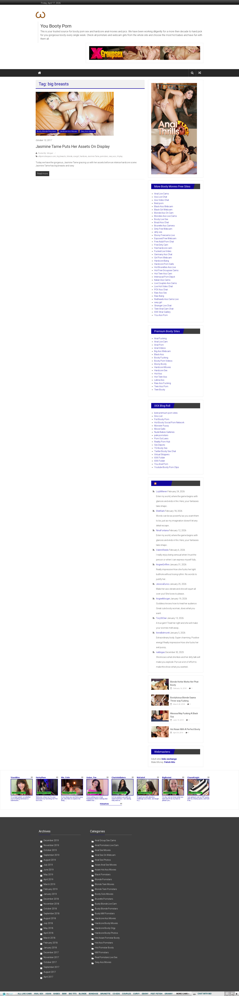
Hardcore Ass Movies (68, 131)
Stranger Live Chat (162, 305)
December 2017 (51, 952)
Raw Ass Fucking (162, 383)
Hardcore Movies (162, 367)
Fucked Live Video (162, 251)
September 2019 (51, 855)
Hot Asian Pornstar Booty (107, 938)
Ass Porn (162, 483)
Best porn (159, 203)
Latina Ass (159, 380)
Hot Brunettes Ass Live (165, 267)
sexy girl (158, 302)
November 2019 (51, 845)
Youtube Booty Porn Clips (166, 467)
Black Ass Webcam (163, 206)
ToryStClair (161, 618)
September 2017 (51, 967)
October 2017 (50, 962)
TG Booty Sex (160, 448)
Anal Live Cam (161, 341)
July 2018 (48, 923)
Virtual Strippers (161, 454)
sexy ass (112, 156)
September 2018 (51, 913)
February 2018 (50, 942)
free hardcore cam (163, 248)
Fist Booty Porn (161, 419)
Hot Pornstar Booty (104, 947)
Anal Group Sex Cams (105, 840)
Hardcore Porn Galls (164, 264)
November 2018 (51, 904)
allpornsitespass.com (47, 156)
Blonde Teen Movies (104, 884)
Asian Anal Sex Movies (106, 865)
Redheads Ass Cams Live (166, 299)
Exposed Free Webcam (165, 238)
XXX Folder (159, 457)
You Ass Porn (161, 315)
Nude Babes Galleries (164, 432)
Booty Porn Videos (163, 361)
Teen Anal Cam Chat (163, 309)
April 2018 (48, 933)
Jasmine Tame (93, 156)
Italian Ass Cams (162, 280)
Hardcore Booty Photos (106, 933)
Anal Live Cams (161, 193)
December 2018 (51, 899)
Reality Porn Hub (162, 441)
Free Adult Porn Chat (164, 241)
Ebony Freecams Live (164, 235)
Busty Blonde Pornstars (46, 131)
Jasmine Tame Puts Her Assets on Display (73, 146)
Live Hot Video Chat (163, 286)
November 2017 (51, 957)
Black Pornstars (103, 874)
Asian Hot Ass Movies (105, 869)
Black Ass (159, 354)
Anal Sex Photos (103, 860)
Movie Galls (159, 429)
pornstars (104, 156)
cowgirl (76, 156)
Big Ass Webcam (162, 351)
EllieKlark (160, 511)
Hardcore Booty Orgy (105, 928)
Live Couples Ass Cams (165, 283)
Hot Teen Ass (160, 377)
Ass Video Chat (161, 200)
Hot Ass (158, 373)
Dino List (158, 416)
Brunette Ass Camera (164, 225)
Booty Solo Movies (104, 894)
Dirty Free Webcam (163, 229)
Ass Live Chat (160, 197)
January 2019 (50, 894)
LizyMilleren (161, 491)
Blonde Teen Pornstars (106, 889)
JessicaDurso (162, 584)
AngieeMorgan (163, 598)
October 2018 (50, 908)
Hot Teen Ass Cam (163, 273)
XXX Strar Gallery (162, 312)
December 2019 (51, 840)
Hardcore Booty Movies (106, 923)
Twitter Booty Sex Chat (165, 451)
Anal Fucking (160, 338)
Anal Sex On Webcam (105, 855)
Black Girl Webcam (163, 209)
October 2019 (50, 850)
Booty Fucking (161, 357)
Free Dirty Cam (161, 245)
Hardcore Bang (161, 261)
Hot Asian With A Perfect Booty (185, 729)
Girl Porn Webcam (163, 257)
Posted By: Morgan (45, 153)
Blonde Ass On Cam (163, 213)
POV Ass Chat (161, 289)
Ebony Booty (160, 364)
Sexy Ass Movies (88, 131)
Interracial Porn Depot (164, 277)
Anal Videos (160, 348)
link (236, 948)
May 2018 (48, 928)
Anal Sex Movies (103, 850)
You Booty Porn (55, 26)
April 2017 (48, 977)
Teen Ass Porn (161, 386)
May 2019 (48, 874)
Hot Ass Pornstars (104, 942)
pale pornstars (161, 435)
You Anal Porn (161, 464)
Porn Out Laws (161, 438)
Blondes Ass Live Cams (165, 216)
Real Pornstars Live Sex (106, 957)
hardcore (83, 156)
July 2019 (48, 865)
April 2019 (48, 879)
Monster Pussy (161, 425)
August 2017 (50, 972)
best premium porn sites (166, 413)
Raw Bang (159, 296)
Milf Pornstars (102, 952)
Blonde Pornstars (103, 879)
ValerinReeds (162, 550)
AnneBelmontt (163, 633)
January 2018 (50, 947)
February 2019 (50, 889)
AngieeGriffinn (162, 564)
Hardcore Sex (160, 370)
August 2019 (50, 860)
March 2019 (49, 884)
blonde (69, 156)
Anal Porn (159, 345)
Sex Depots (159, 445)
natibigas (160, 652)
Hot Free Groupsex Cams (166, 270)
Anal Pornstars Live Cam (107, 845)
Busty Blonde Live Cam (106, 904)
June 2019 (49, 869)
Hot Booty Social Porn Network (169, 422)
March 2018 (49, 938)
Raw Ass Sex (160, 293)
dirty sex (158, 232)
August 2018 (50, 918)
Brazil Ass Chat (161, 222)
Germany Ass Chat (163, 254)
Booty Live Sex (161, 219)
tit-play (120, 156)
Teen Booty (159, 389)
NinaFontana (162, 530)
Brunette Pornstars (104, 899)
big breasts (61, 156)
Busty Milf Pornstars (105, 913)
